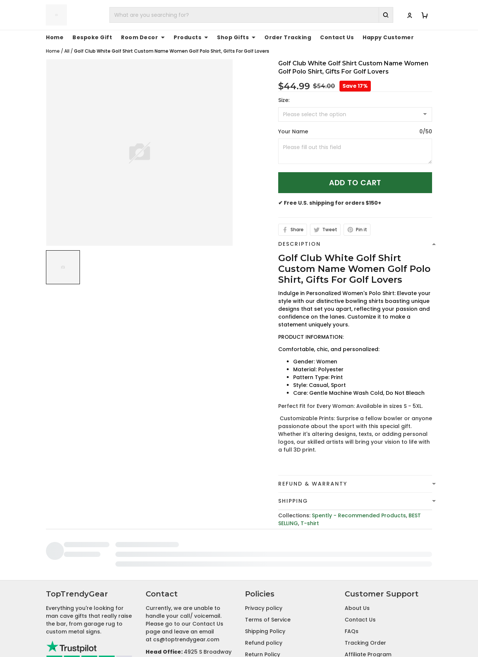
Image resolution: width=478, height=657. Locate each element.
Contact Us (337, 37)
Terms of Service (268, 568)
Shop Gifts (236, 37)
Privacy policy (263, 557)
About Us (357, 557)
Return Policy (262, 603)
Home (54, 37)
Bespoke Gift (92, 37)
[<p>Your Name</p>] (355, 151)
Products (191, 37)
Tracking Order (365, 591)
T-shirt (310, 523)
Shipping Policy (265, 580)
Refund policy (263, 591)
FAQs (351, 580)
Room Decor (143, 37)
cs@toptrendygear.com (186, 588)
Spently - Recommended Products (359, 515)
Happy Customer (388, 37)
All (66, 51)
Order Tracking (287, 37)
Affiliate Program (368, 603)
